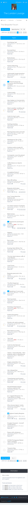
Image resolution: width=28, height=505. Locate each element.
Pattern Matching (12, 65)
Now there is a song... (13, 330)
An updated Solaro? (13, 172)
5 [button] (19, 32)
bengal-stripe (17, 233)
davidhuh (16, 74)
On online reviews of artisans (16, 205)
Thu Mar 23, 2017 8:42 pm (13, 182)
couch (15, 141)
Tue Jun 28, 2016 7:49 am (15, 407)
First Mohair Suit (12, 42)
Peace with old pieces (14, 432)
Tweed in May (11, 448)
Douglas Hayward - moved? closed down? (15, 423)
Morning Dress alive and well (16, 132)
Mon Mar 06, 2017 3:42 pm (13, 200)
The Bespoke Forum (9, 25)
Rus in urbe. (10, 240)
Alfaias (15, 443)
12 (20, 228)
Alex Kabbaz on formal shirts (15, 100)
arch (15, 165)
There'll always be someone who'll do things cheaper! (15, 83)
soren (15, 371)
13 (22, 228)
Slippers (9, 232)
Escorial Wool (11, 50)
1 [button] (12, 32)
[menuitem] (5, 2)
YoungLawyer (17, 323)
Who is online (5, 475)
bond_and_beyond (18, 181)
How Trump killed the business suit (13, 197)
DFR (15, 86)
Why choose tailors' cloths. (15, 405)
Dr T (15, 43)
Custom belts (11, 92)
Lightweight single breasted (15, 73)
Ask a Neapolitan (12, 370)
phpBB (9, 501)
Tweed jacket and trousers (15, 378)
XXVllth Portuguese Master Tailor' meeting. (15, 440)
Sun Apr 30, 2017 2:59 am (15, 134)
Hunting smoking (12, 124)
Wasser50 (16, 117)
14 (24, 228)
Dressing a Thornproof (14, 307)
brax (15, 67)
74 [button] (23, 32)
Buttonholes (11, 58)
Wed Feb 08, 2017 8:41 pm (15, 234)
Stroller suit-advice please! (15, 322)
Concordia (16, 148)
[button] (9, 32)
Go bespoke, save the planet (16, 155)
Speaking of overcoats (16, 291)
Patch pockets (11, 299)
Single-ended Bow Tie (14, 362)
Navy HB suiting (12, 180)
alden (15, 109)
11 (18, 228)
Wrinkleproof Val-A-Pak (14, 139)
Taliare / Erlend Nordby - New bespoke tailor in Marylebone (16, 353)
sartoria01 (16, 292)
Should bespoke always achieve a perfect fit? (14, 387)
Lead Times (10, 265)
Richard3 (16, 125)
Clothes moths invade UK (15, 147)
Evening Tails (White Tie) (14, 248)
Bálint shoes (11, 214)
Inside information (12, 314)
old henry (16, 207)
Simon (15, 355)
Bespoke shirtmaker (13, 188)
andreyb (16, 267)
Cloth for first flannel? (13, 345)
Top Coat (10, 338)
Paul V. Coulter (17, 133)
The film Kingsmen (13, 283)
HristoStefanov (17, 406)
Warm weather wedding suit (15, 108)
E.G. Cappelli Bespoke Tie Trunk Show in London (15, 396)
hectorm (16, 51)
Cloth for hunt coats (13, 116)
